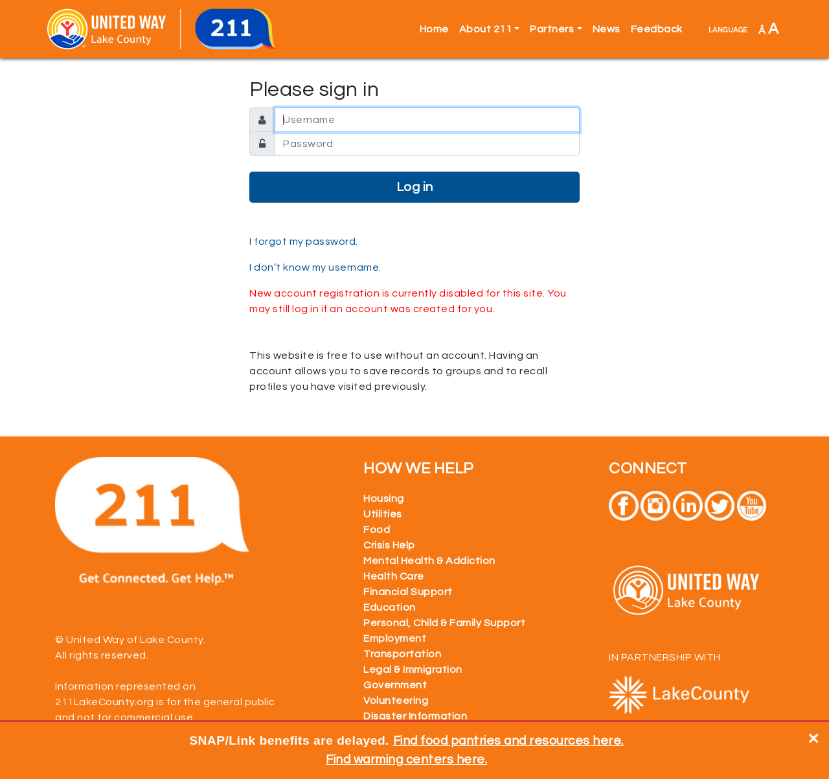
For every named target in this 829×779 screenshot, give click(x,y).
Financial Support (408, 592)
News (606, 29)
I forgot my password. (303, 241)
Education (389, 607)
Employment (394, 638)
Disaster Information (415, 716)
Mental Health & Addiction (429, 561)
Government (395, 685)
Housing (383, 498)
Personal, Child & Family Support (444, 623)
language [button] (728, 29)
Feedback (657, 29)
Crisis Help (389, 545)
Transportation (402, 654)
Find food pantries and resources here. (508, 740)
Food (376, 530)
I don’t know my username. (315, 267)
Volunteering (395, 700)
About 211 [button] (485, 29)
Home (434, 29)
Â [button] (768, 29)
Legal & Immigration (412, 669)
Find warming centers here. (406, 759)
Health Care (393, 576)
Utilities (382, 514)
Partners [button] (552, 29)
